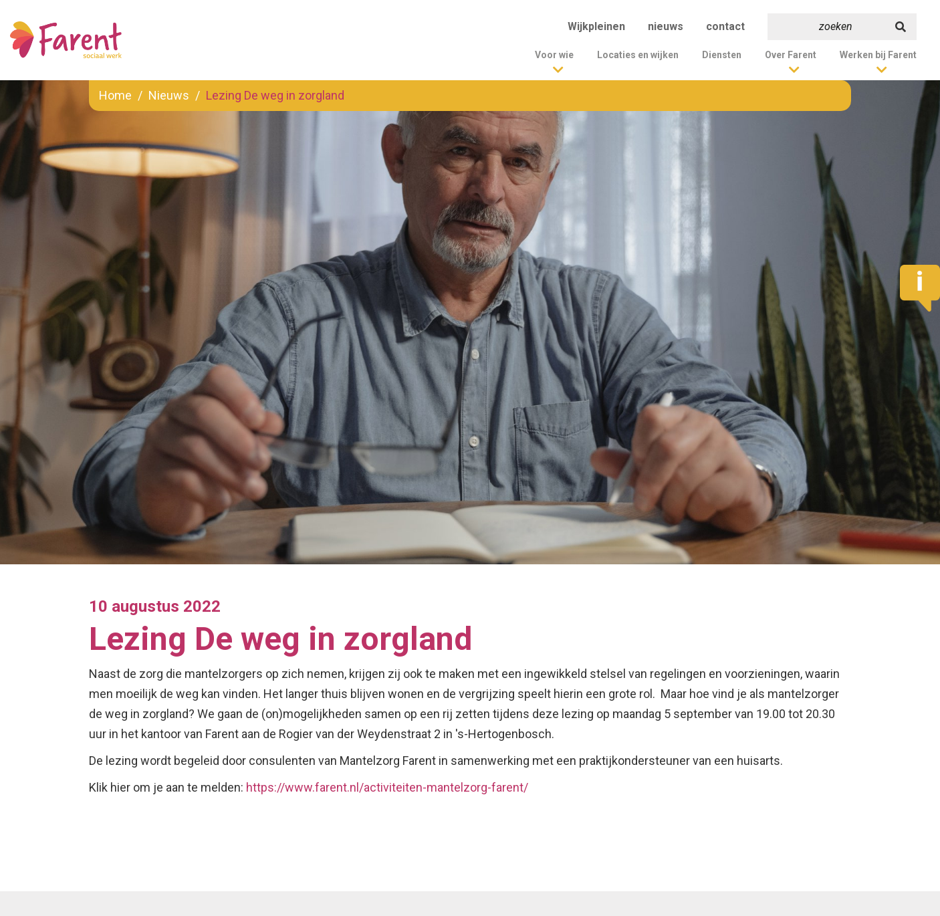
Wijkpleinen (596, 26)
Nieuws (168, 95)
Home (115, 95)
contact (725, 26)
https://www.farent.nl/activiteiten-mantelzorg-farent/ (387, 787)
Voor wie (554, 54)
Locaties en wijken (638, 54)
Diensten (721, 54)
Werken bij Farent (878, 54)
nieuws (665, 26)
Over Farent (790, 54)
